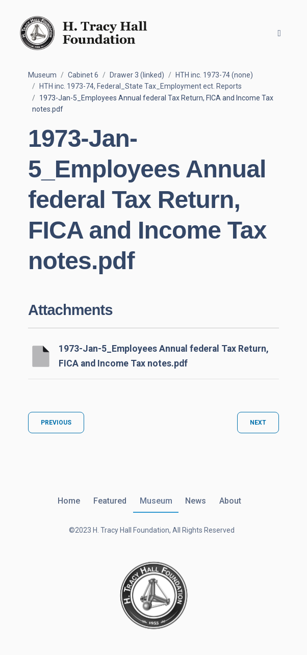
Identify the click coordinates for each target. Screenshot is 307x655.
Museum (42, 75)
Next (258, 422)
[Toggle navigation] (279, 33)
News (195, 501)
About (230, 501)
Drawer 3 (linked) (137, 75)
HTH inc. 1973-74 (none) (214, 75)
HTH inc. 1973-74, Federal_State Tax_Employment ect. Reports (140, 86)
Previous (56, 422)
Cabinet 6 (83, 75)
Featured (109, 501)
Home (69, 501)
